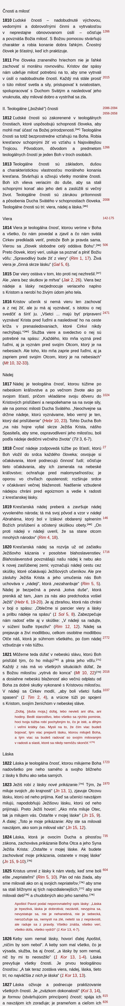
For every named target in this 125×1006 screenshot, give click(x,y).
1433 (105, 365)
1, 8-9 (61, 269)
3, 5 (63, 463)
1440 (106, 432)
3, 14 (54, 114)
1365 (106, 216)
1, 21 (68, 205)
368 (105, 672)
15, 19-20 (66, 689)
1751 (105, 636)
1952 (106, 422)
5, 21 (52, 309)
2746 (106, 551)
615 (105, 475)
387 (105, 244)
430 (105, 191)
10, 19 (88, 929)
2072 (106, 904)
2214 (106, 953)
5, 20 (89, 285)
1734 (106, 974)
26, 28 (51, 223)
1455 (106, 250)
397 (105, 456)
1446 (106, 806)
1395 (106, 753)
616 (105, 558)
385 (105, 296)
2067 (105, 657)
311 (105, 385)
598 (105, 515)
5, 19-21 (70, 628)
